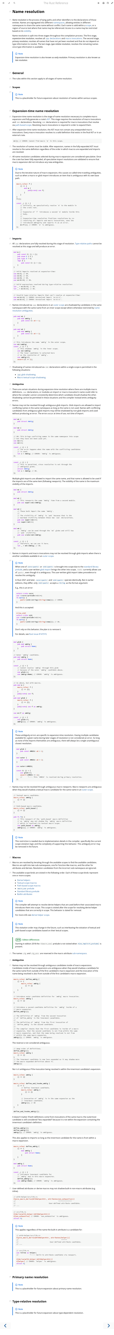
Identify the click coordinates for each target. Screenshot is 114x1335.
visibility (27, 31)
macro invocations (73, 38)
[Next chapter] (108, 1325)
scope (88, 25)
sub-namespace (79, 953)
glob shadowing (26, 374)
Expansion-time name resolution (35, 111)
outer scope (58, 305)
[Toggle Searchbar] (14, 3)
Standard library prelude (28, 891)
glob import (45, 569)
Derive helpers (23, 880)
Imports (16, 238)
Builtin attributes (24, 894)
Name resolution (28, 11)
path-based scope (23, 125)
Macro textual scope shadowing (31, 377)
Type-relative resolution (29, 1301)
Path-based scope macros (29, 885)
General (18, 73)
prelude (25, 888)
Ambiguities (18, 384)
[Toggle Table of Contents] (3, 3)
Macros (16, 857)
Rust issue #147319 (37, 634)
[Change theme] (9, 3)
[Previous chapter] (5, 1325)
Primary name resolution (30, 1277)
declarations (53, 38)
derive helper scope (40, 915)
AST (48, 119)
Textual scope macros (27, 883)
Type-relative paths (83, 243)
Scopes (16, 87)
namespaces (59, 22)
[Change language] (98, 3)
